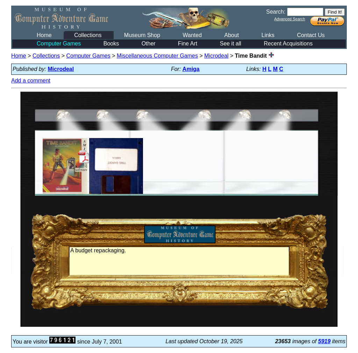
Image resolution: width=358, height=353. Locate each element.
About (231, 35)
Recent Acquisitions (288, 43)
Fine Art (187, 43)
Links (268, 35)
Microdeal (216, 56)
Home (44, 35)
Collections (87, 35)
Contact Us (311, 35)
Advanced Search (289, 19)
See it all (230, 43)
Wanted (192, 35)
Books (111, 43)
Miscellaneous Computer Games (157, 56)
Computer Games (59, 43)
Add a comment (30, 81)
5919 (324, 341)
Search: (275, 12)
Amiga (191, 69)
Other (149, 43)
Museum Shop (142, 35)
